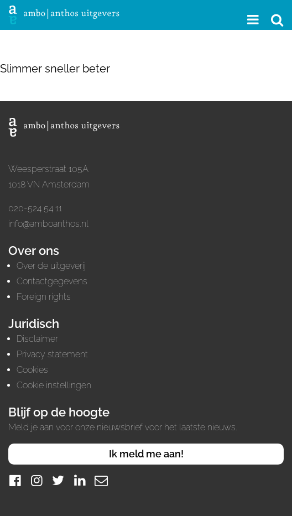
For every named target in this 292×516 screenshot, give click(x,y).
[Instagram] (36, 480)
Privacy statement (52, 354)
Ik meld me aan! (146, 454)
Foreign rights (44, 296)
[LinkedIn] (79, 480)
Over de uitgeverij (51, 265)
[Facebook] (15, 480)
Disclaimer (37, 338)
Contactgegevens (52, 281)
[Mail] (101, 480)
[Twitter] (58, 480)
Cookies (32, 369)
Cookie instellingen (54, 385)
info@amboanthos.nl (48, 223)
